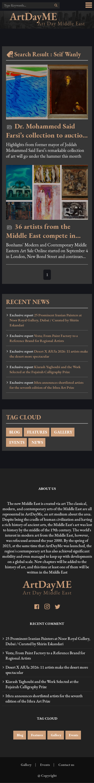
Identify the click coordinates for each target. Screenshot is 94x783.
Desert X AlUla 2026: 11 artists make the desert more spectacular (49, 354)
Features (36, 735)
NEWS (37, 442)
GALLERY (62, 432)
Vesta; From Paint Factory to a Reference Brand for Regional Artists (44, 338)
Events (73, 735)
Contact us (66, 764)
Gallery (55, 735)
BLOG (14, 432)
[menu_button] (88, 5)
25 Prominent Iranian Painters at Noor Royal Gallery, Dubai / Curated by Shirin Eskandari (46, 320)
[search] (56, 5)
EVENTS (16, 442)
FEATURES (36, 432)
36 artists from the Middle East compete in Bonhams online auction (41, 231)
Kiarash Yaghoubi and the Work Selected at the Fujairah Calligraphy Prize (45, 369)
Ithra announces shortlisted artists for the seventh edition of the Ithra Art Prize (46, 385)
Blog (19, 735)
